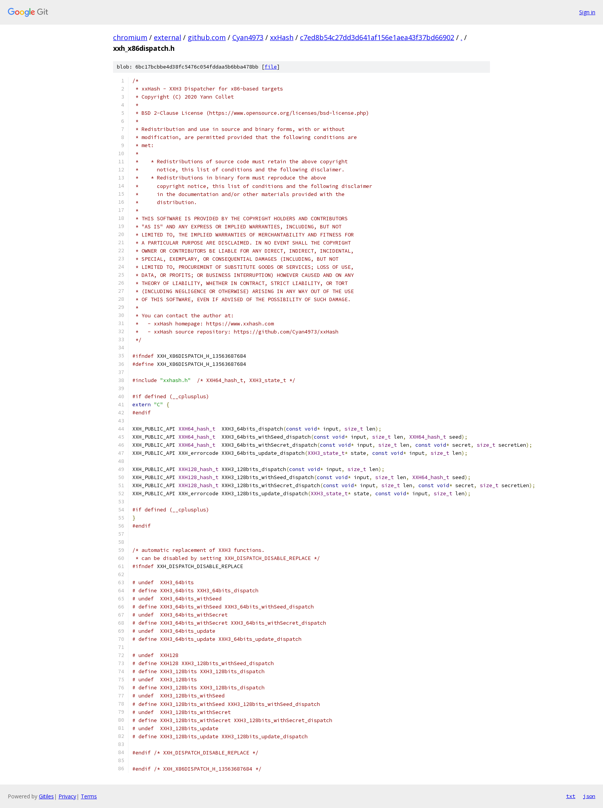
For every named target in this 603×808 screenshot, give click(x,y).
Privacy (67, 796)
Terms (89, 796)
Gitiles (46, 796)
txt (570, 796)
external (167, 37)
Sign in (587, 12)
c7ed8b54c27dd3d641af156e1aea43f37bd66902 (377, 37)
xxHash (281, 37)
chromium (130, 37)
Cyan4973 (247, 37)
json (589, 796)
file (271, 67)
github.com (207, 37)
